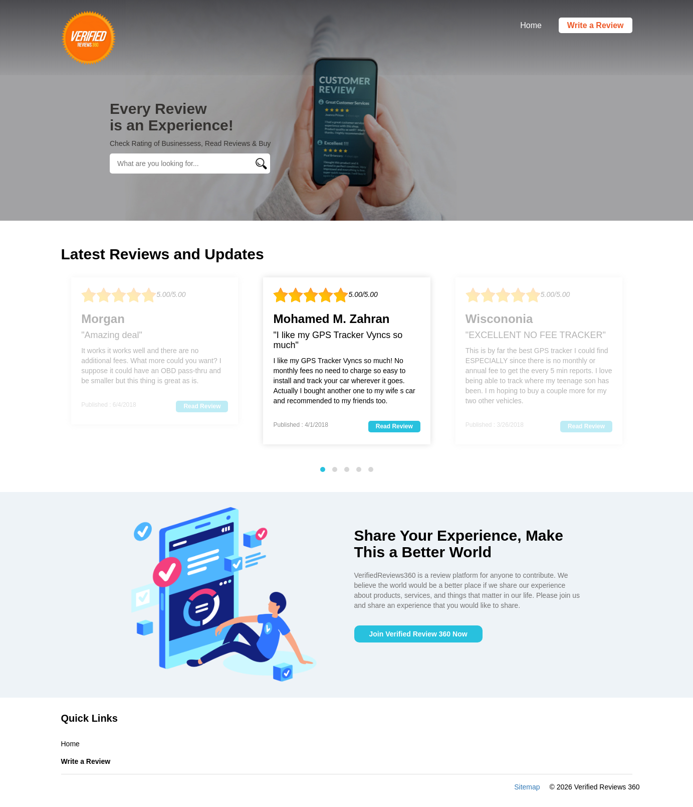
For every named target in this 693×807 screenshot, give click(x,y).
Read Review (201, 406)
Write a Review (595, 25)
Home (531, 25)
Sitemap (527, 787)
